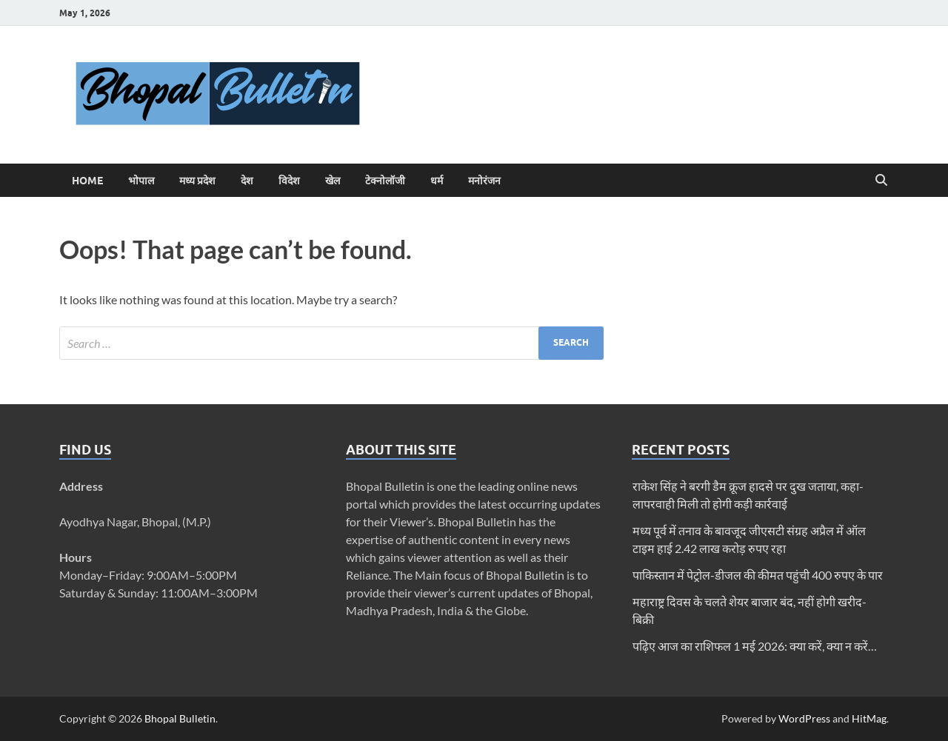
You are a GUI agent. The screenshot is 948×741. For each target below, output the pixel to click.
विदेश (289, 181)
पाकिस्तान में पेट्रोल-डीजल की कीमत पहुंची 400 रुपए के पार (757, 575)
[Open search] (881, 181)
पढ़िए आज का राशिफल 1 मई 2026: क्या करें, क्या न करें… (754, 646)
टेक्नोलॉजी (385, 181)
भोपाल (141, 181)
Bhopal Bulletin (180, 718)
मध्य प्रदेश (197, 181)
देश (247, 181)
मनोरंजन (484, 181)
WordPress (804, 718)
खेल (332, 181)
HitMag (869, 718)
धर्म (436, 181)
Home (87, 181)
